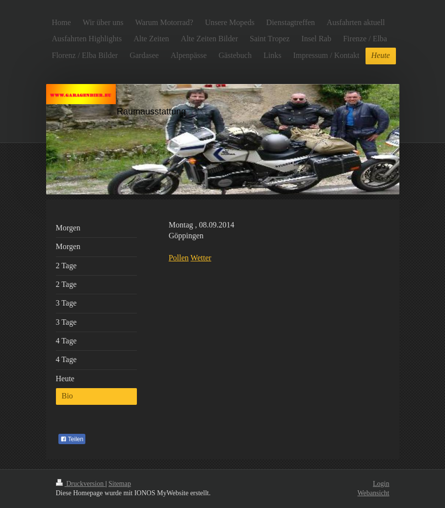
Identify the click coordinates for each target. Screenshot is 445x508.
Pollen (179, 258)
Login (381, 483)
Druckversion (80, 483)
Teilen (71, 439)
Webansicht (374, 493)
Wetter (200, 258)
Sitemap (119, 483)
